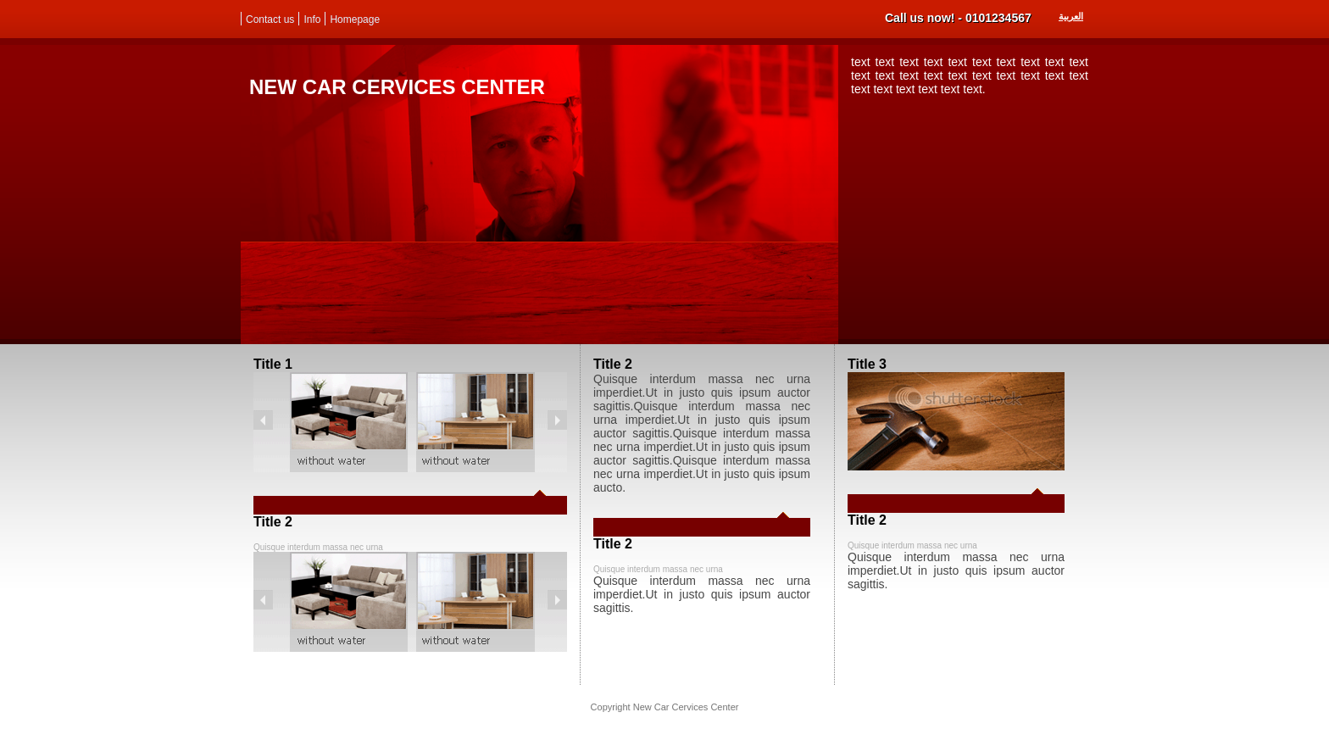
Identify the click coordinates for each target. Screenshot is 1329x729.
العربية (1071, 16)
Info (311, 19)
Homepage (355, 19)
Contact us (270, 19)
